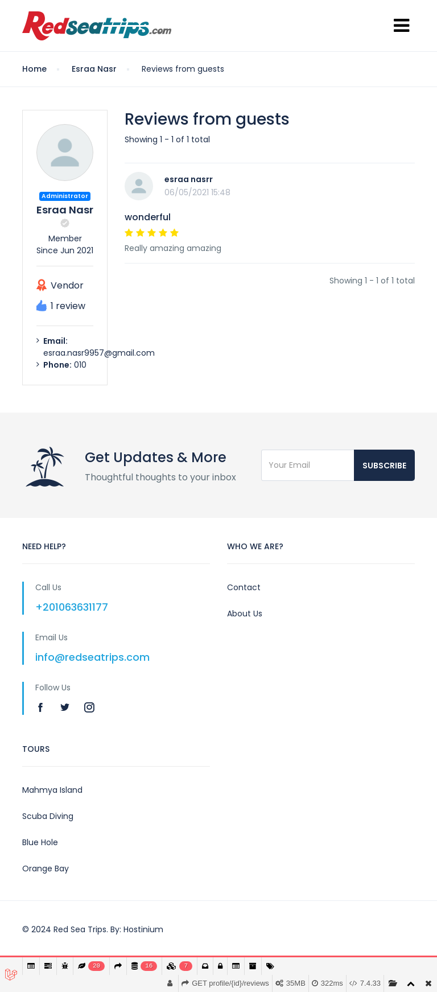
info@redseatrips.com (92, 657)
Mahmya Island (52, 790)
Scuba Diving (47, 816)
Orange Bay (45, 868)
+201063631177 (71, 607)
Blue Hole (40, 842)
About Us (244, 613)
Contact (244, 587)
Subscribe (384, 465)
